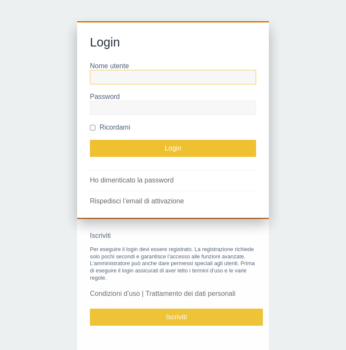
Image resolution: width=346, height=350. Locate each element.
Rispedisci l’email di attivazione (137, 201)
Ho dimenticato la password (132, 180)
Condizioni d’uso (115, 293)
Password (105, 96)
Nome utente (109, 65)
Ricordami (110, 127)
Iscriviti (176, 317)
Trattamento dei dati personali (190, 293)
